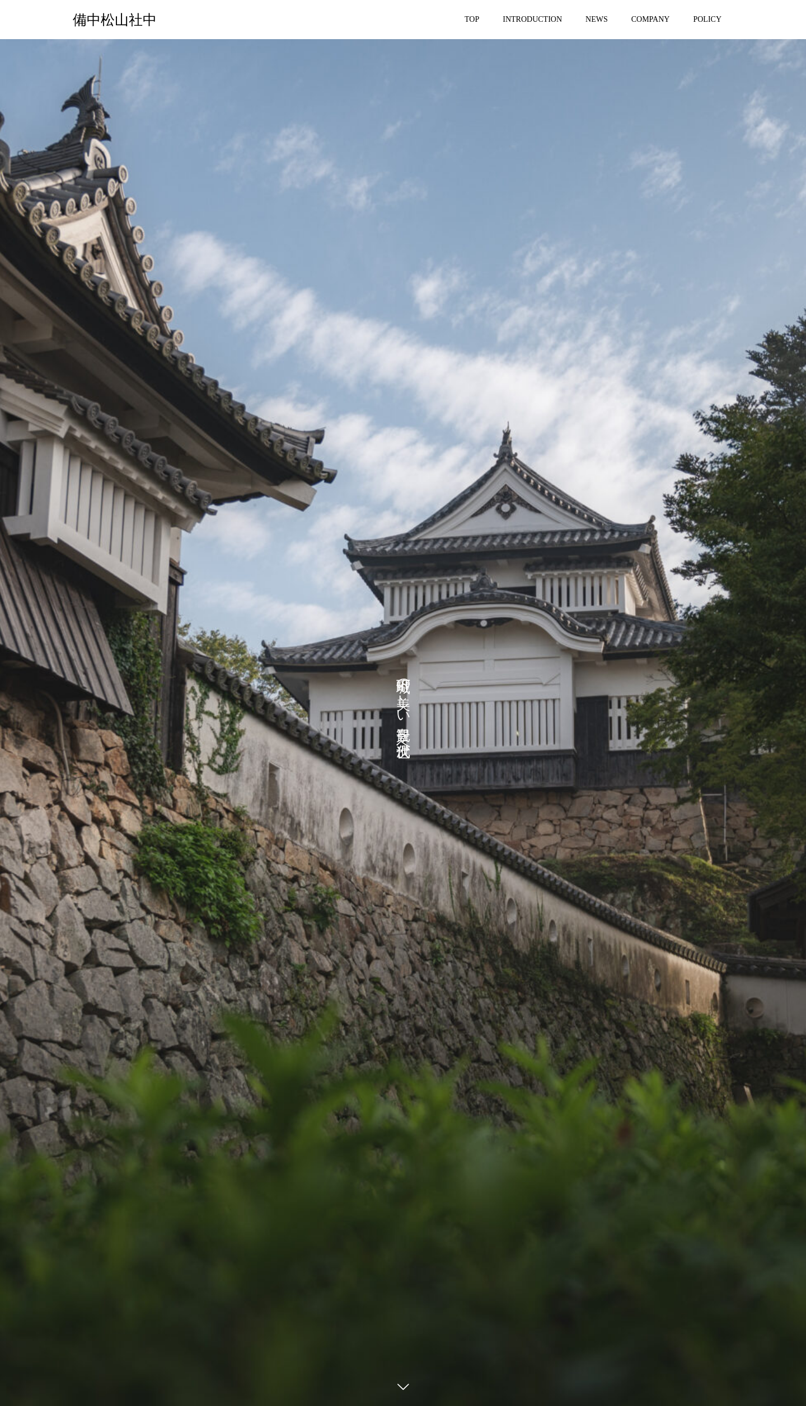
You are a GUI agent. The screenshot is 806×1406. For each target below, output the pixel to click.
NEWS (596, 19)
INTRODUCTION (532, 19)
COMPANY (650, 19)
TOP (472, 19)
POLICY (707, 19)
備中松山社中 (115, 20)
